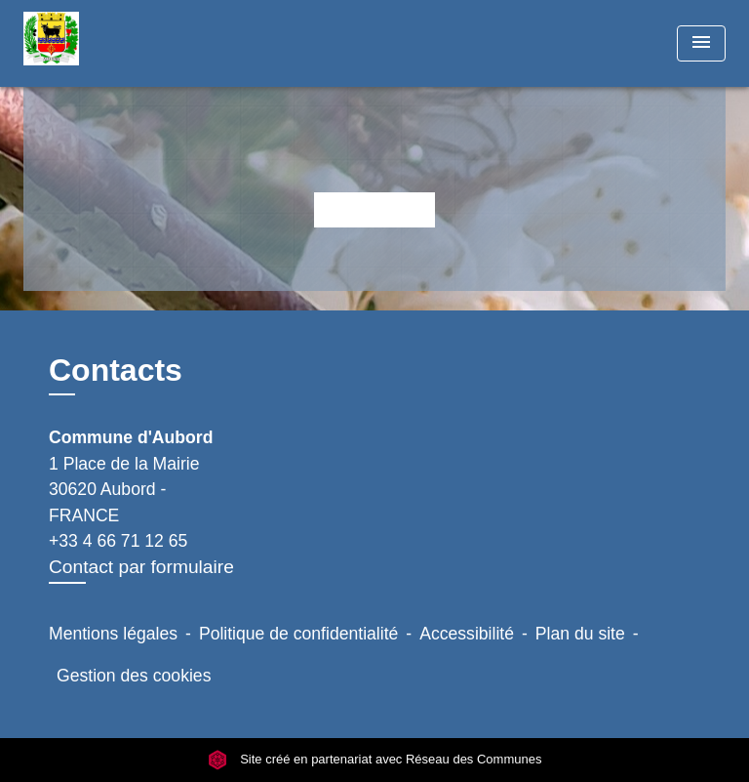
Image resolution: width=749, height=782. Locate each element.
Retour (374, 209)
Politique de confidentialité (298, 633)
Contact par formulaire (141, 566)
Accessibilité (466, 633)
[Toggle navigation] (701, 43)
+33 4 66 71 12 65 (118, 541)
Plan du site (580, 633)
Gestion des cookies (134, 675)
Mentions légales (113, 633)
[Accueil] (96, 43)
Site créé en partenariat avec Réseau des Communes (375, 760)
